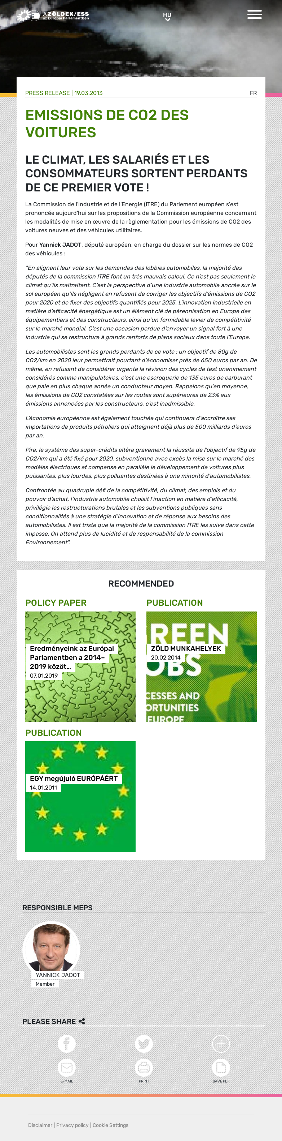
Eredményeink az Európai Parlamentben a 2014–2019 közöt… (72, 657)
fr (253, 93)
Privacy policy (72, 1125)
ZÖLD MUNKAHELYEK (186, 648)
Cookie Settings (110, 1125)
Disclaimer (40, 1125)
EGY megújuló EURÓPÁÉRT (74, 778)
